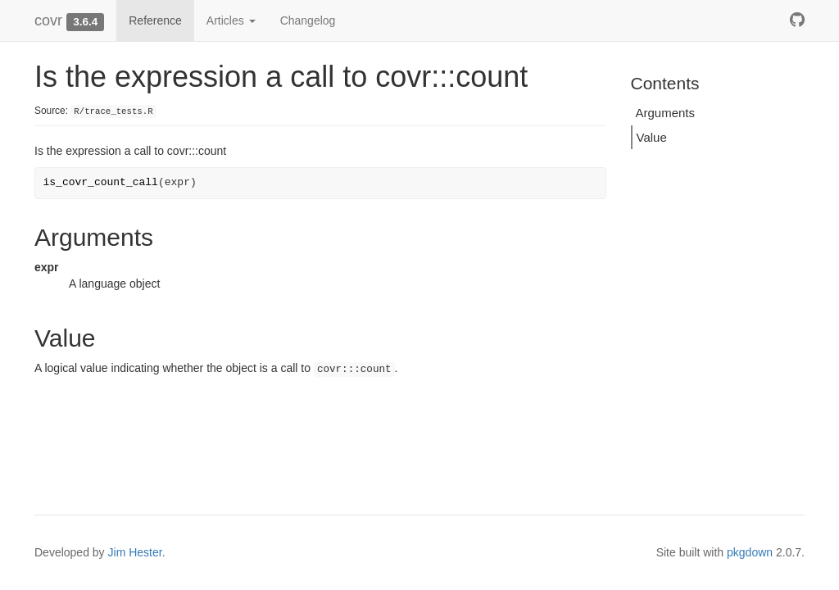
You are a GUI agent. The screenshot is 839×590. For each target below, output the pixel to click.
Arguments (666, 113)
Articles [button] (231, 20)
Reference (155, 20)
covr (48, 20)
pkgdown (750, 552)
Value (652, 137)
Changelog (308, 20)
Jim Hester (135, 552)
